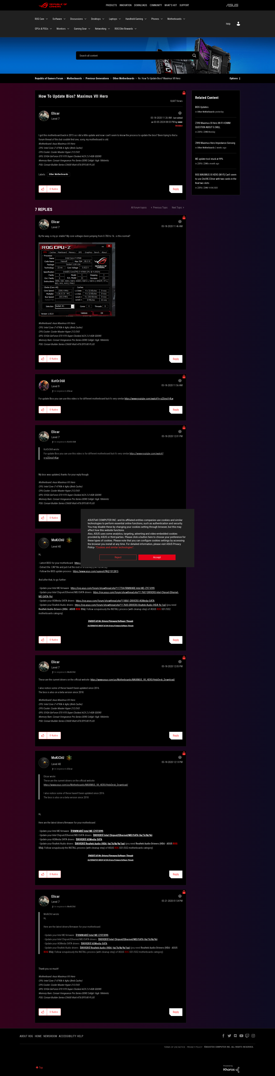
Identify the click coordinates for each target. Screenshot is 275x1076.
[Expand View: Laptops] (120, 18)
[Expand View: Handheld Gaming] (145, 18)
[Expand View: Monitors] (68, 28)
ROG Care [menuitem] (39, 18)
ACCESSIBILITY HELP (71, 1036)
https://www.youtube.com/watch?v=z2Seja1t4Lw (149, 398)
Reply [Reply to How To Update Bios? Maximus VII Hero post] (176, 189)
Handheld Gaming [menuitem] (134, 18)
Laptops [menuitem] (113, 18)
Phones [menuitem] (155, 18)
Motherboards (74, 78)
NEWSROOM (50, 1036)
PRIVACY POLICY (194, 1047)
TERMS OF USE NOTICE (174, 1047)
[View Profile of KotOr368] (58, 381)
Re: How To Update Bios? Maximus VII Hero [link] (159, 78)
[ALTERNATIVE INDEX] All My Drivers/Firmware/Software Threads (110, 626)
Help (228, 23)
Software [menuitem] (57, 18)
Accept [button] (157, 557)
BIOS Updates (202, 107)
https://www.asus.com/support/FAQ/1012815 (95, 571)
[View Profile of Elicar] (55, 113)
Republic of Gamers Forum (49, 78)
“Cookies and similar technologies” (114, 547)
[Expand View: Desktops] (103, 18)
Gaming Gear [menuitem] (80, 28)
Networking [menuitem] (100, 28)
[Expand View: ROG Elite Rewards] (135, 28)
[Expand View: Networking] (109, 28)
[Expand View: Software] (64, 18)
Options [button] (234, 78)
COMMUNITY (156, 5)
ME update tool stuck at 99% (209, 158)
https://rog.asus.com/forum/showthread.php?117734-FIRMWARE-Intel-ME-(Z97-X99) (113, 588)
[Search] (137, 55)
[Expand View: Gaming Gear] (89, 28)
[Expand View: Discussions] (85, 18)
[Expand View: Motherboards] (184, 18)
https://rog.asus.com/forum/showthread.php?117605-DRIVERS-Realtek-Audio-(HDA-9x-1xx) (120, 605)
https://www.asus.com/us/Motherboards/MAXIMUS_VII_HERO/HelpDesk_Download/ (132, 679)
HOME (38, 1036)
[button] (43, 188)
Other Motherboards (123, 78)
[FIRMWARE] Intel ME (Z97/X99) (87, 831)
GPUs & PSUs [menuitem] (41, 28)
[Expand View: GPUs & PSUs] (51, 28)
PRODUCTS (111, 5)
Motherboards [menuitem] (174, 18)
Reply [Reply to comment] (176, 359)
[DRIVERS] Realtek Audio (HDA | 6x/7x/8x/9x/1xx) (100, 843)
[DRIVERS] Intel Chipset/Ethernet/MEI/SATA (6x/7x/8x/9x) (122, 835)
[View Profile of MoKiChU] (57, 540)
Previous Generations (97, 78)
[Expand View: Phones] (161, 18)
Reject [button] (118, 557)
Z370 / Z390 (202, 132)
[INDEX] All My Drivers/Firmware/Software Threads (110, 621)
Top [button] (41, 1067)
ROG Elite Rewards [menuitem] (124, 28)
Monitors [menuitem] (61, 28)
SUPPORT (184, 5)
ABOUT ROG (26, 1036)
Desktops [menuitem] (96, 18)
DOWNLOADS (140, 5)
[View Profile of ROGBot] (179, 126)
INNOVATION (126, 5)
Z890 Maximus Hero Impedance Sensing (215, 143)
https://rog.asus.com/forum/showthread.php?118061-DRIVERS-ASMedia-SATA (115, 600)
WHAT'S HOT (171, 5)
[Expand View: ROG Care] (47, 18)
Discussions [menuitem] (76, 18)
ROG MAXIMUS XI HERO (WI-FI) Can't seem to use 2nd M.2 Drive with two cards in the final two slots (215, 178)
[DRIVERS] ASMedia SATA (89, 839)
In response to (63, 391)
